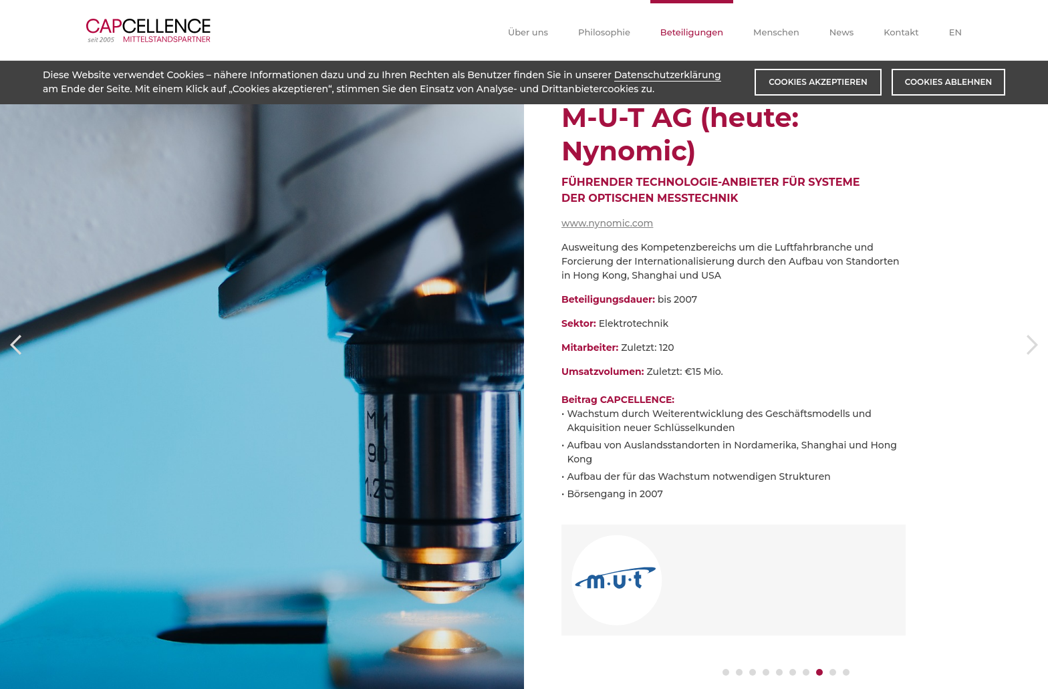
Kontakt (901, 32)
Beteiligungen (691, 32)
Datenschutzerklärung (667, 75)
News (841, 32)
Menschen (776, 32)
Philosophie (604, 32)
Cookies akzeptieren (818, 82)
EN (955, 32)
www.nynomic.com (607, 223)
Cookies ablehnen (948, 82)
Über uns (528, 32)
